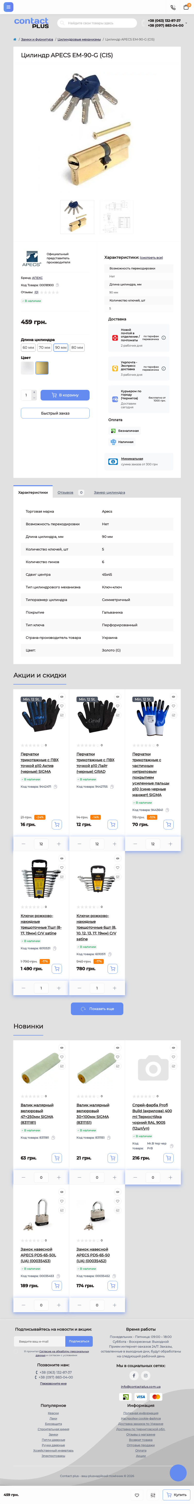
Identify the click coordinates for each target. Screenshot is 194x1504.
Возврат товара (140, 1440)
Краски (53, 1413)
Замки (53, 1434)
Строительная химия (53, 1429)
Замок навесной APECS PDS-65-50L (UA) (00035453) (38, 1255)
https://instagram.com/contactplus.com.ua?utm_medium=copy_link (145, 1376)
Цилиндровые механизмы (79, 39)
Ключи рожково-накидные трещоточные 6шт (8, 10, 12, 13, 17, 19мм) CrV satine (96, 927)
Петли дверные (53, 1440)
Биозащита (53, 1424)
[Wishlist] (62, 706)
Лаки (53, 1418)
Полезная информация (140, 1413)
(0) (36, 292)
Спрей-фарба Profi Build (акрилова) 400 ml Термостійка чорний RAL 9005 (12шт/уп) (152, 1117)
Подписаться (79, 1341)
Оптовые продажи (141, 1445)
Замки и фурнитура (37, 39)
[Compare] (62, 715)
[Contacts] (173, 7)
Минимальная (132, 458)
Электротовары (53, 1456)
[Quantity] (26, 395)
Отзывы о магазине (140, 1434)
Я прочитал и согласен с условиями (54, 1353)
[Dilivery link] (164, 338)
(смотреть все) (151, 257)
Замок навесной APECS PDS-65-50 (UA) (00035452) (93, 1255)
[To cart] (57, 824)
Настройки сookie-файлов (141, 1418)
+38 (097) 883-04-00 (166, 25)
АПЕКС (37, 278)
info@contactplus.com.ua (140, 1386)
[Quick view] (62, 696)
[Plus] (34, 392)
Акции (141, 1456)
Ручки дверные (53, 1445)
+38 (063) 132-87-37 (164, 20)
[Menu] (8, 7)
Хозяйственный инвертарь (53, 1450)
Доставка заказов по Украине (140, 1424)
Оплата (140, 1450)
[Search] (62, 23)
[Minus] (34, 398)
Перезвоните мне (53, 1383)
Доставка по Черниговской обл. (140, 1429)
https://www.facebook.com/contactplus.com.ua (134, 1376)
